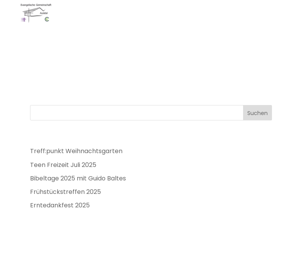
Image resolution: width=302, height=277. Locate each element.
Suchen (257, 113)
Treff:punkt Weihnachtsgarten (76, 151)
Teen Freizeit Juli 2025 (63, 164)
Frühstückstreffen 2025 (65, 191)
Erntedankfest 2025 (60, 205)
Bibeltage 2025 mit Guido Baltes (78, 178)
